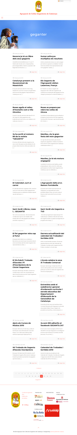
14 (54, 373)
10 (43, 373)
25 (50, 376)
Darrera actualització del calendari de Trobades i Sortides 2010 (52, 235)
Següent (38, 379)
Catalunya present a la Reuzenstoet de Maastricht (23, 83)
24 (47, 376)
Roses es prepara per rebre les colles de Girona (50, 109)
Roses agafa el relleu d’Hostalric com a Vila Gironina (23, 109)
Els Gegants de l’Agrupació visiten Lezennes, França (49, 83)
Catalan (60, 1)
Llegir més (34, 72)
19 (32, 376)
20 (35, 376)
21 (38, 376)
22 (41, 376)
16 (60, 373)
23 (44, 376)
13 (51, 373)
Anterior (38, 368)
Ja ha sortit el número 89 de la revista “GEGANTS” (23, 136)
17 (26, 376)
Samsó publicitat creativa (57, 431)
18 (29, 376)
